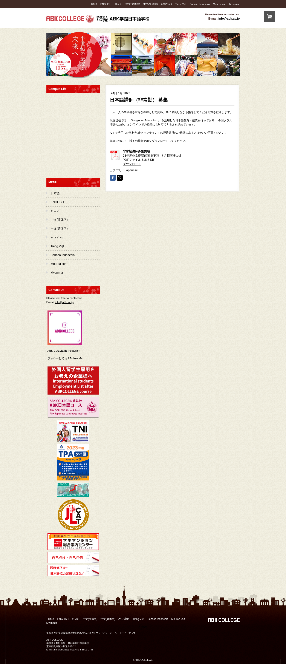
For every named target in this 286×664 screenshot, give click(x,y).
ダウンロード (132, 164)
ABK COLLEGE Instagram (63, 350)
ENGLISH (105, 4)
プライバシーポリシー (107, 633)
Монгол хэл (219, 4)
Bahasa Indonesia (200, 4)
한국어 (118, 4)
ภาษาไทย (166, 4)
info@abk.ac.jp (229, 18)
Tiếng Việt (181, 4)
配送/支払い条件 (85, 633)
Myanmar (234, 4)
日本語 (93, 4)
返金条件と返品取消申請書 (60, 633)
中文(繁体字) (150, 4)
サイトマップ (128, 633)
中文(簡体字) (132, 4)
